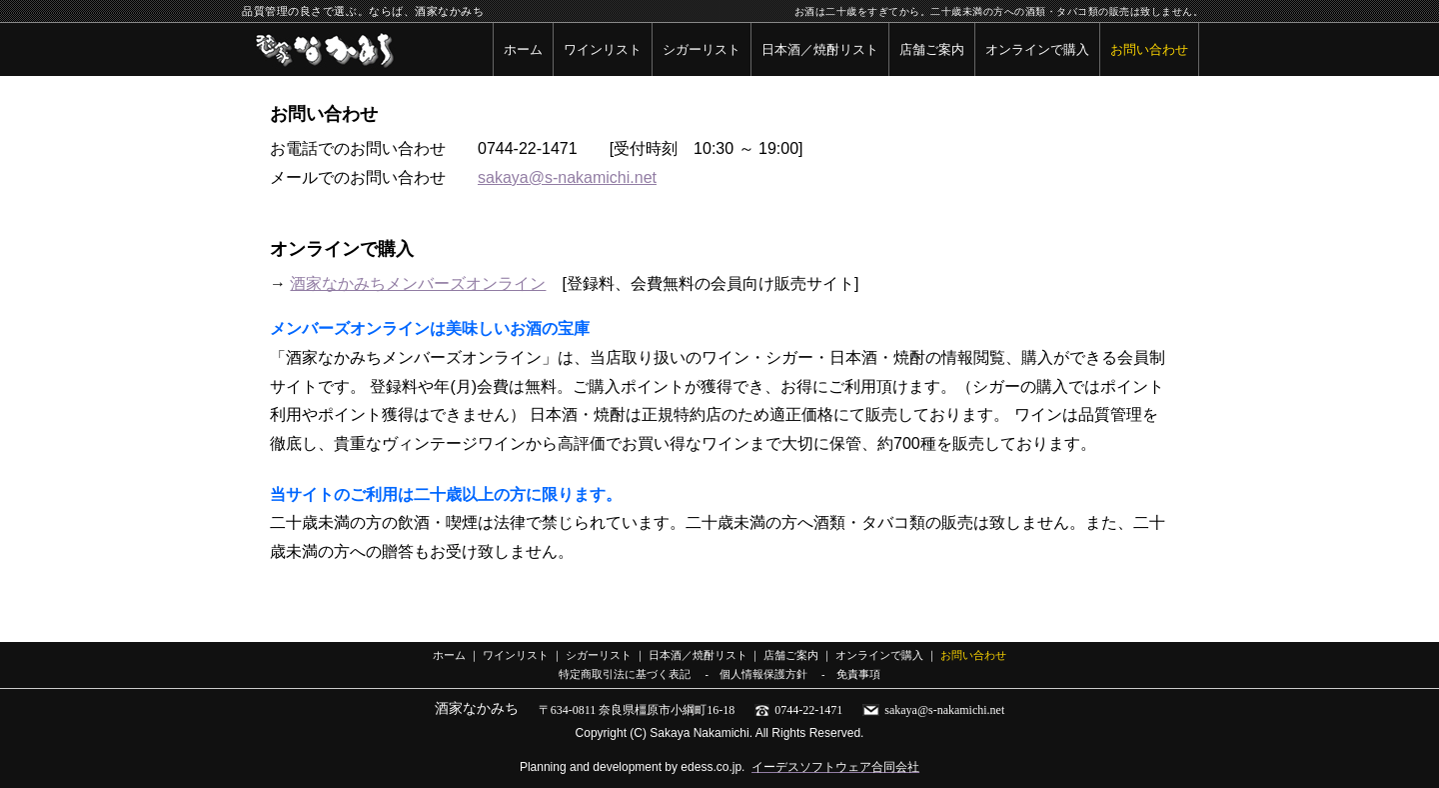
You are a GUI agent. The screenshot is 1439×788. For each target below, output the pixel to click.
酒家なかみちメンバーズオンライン (418, 283)
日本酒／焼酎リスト (819, 49)
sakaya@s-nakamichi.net (567, 177)
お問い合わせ (1149, 49)
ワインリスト (603, 49)
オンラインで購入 (1037, 49)
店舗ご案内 (931, 49)
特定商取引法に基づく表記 (625, 674)
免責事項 (858, 674)
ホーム (523, 49)
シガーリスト (701, 49)
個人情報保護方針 (763, 674)
